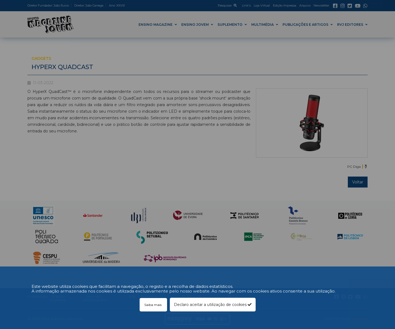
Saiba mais (153, 305)
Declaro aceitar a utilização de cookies (213, 304)
